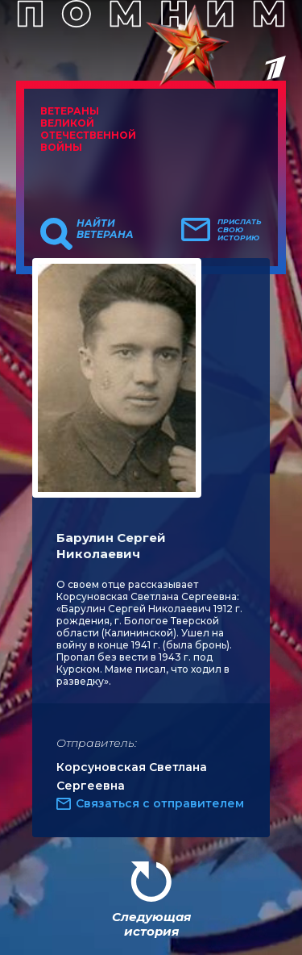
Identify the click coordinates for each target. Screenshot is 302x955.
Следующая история (151, 924)
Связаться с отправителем (160, 803)
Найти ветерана (105, 229)
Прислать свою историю (239, 230)
